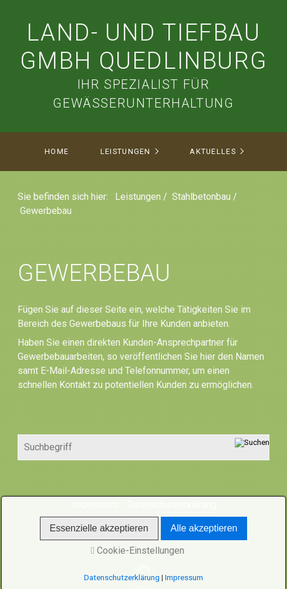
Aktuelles (213, 151)
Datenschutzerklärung (171, 504)
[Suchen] (252, 447)
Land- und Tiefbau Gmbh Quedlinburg (144, 47)
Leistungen (125, 151)
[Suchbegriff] (144, 447)
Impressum (95, 504)
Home (57, 151)
